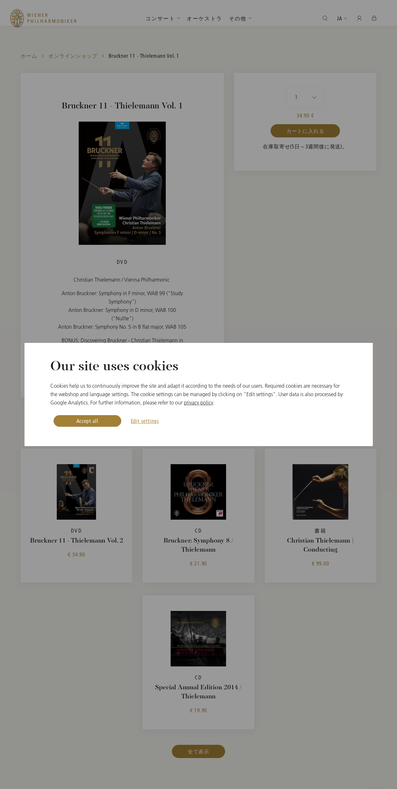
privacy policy (198, 402)
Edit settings (145, 420)
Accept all (87, 420)
